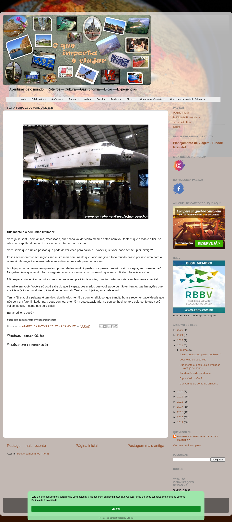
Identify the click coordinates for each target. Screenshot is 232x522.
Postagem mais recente (26, 445)
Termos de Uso (182, 122)
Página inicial (87, 445)
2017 (180, 406)
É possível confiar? (191, 378)
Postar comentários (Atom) (33, 453)
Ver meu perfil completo (187, 445)
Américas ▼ (57, 99)
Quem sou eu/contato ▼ (152, 99)
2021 (180, 345)
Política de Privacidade (186, 117)
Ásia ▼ (88, 99)
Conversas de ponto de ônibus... (199, 383)
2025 (180, 329)
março (184, 349)
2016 (180, 412)
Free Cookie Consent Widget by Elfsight (116, 518)
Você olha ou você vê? (193, 359)
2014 (180, 422)
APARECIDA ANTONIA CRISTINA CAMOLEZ (197, 438)
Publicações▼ (38, 99)
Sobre (176, 126)
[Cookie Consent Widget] (116, 509)
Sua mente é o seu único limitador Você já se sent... (200, 366)
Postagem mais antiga (145, 445)
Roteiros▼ (116, 99)
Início (24, 99)
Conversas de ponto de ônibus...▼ (188, 99)
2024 (180, 335)
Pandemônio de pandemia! (195, 373)
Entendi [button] (192, 506)
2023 (180, 340)
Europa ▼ (74, 99)
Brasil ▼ (101, 99)
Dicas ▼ (131, 99)
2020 (180, 391)
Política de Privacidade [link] (53, 508)
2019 (180, 396)
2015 (180, 417)
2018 (180, 401)
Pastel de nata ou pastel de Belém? (201, 354)
